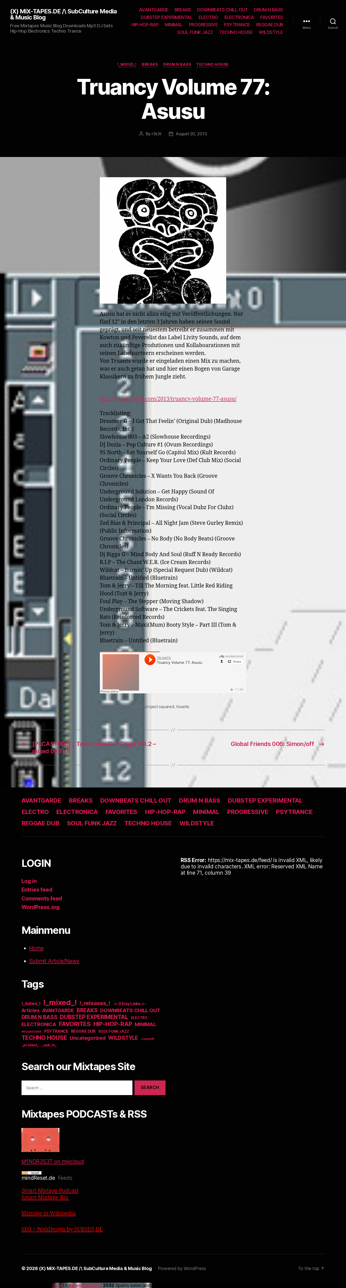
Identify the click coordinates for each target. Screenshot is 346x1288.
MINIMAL (174, 24)
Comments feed (41, 898)
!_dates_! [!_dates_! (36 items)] (31, 1003)
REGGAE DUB (269, 24)
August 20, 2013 (191, 133)
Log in (29, 881)
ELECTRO (208, 17)
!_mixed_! (127, 64)
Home (36, 948)
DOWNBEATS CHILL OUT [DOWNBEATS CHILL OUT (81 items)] (130, 1010)
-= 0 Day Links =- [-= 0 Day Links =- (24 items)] (129, 1003)
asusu (112, 706)
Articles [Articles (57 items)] (30, 1010)
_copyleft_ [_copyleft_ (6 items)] (148, 1039)
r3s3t (157, 133)
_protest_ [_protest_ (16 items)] (30, 1045)
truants (182, 706)
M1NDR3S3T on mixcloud (52, 1146)
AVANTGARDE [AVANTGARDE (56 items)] (58, 1010)
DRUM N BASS (268, 9)
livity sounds (131, 706)
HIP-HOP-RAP (145, 24)
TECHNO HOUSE (235, 32)
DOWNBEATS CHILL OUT (222, 9)
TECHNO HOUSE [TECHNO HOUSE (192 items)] (44, 1037)
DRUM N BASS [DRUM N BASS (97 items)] (39, 1017)
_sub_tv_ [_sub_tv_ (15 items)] (49, 1045)
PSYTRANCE (237, 24)
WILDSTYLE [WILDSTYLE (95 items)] (123, 1038)
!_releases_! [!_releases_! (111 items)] (94, 1003)
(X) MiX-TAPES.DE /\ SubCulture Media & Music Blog (63, 14)
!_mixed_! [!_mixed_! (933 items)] (60, 1002)
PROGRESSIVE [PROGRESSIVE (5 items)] (31, 1031)
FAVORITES (271, 17)
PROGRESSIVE (203, 24)
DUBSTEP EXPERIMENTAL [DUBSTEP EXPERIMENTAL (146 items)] (94, 1016)
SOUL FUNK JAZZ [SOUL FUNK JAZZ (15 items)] (113, 1031)
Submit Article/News (54, 961)
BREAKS (183, 9)
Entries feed (37, 890)
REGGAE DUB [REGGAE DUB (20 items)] (83, 1031)
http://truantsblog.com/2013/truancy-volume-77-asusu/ (168, 399)
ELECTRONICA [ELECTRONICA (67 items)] (38, 1024)
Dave (57, 1285)
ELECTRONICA (239, 17)
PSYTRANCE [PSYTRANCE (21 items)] (56, 1031)
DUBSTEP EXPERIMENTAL (166, 17)
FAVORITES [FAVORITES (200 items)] (75, 1024)
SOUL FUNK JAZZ (195, 32)
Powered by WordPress (182, 1268)
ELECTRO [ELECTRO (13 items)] (139, 1018)
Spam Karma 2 (85, 1285)
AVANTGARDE (153, 9)
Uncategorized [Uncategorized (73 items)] (88, 1038)
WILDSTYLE (271, 32)
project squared (159, 706)
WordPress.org (40, 907)
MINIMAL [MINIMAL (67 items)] (145, 1024)
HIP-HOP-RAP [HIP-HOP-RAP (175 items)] (113, 1024)
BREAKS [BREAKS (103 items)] (87, 1010)
